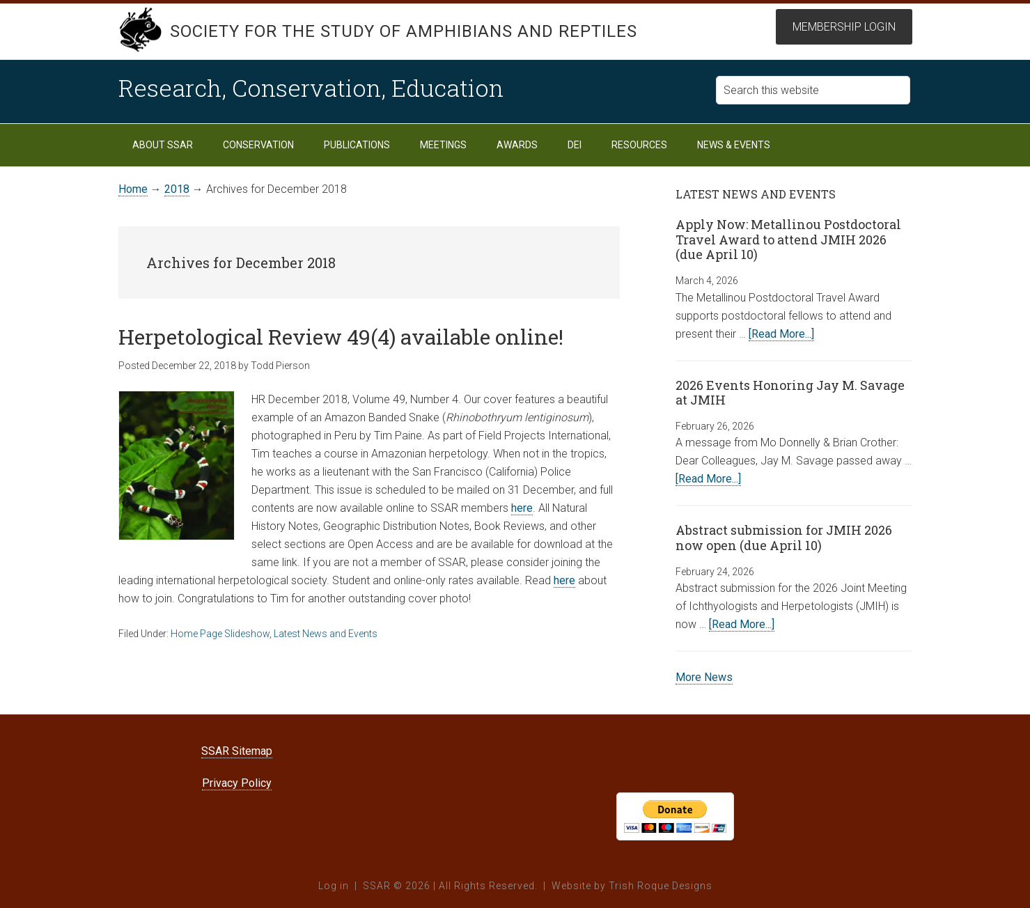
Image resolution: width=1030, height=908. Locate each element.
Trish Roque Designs (660, 885)
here (522, 508)
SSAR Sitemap (236, 751)
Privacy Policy (237, 783)
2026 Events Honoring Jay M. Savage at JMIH (790, 393)
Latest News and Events (325, 633)
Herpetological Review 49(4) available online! (340, 336)
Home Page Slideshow (220, 633)
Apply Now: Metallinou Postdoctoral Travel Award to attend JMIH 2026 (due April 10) (788, 239)
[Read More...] (781, 333)
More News (704, 677)
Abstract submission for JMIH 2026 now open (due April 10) (784, 538)
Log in (333, 885)
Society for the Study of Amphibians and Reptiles (404, 31)
